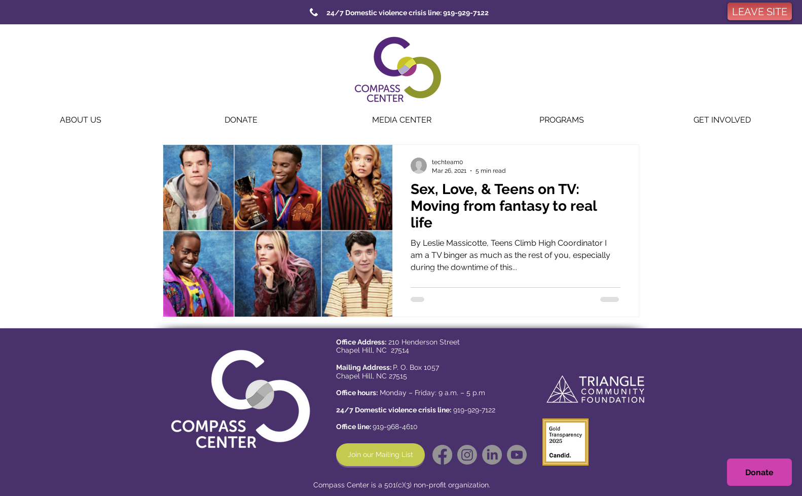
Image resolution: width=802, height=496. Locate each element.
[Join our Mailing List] (380, 454)
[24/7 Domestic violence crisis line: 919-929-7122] (407, 12)
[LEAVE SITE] (759, 11)
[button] (80, 119)
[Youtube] (517, 455)
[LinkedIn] (492, 455)
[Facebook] (442, 455)
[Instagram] (467, 455)
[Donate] (759, 472)
